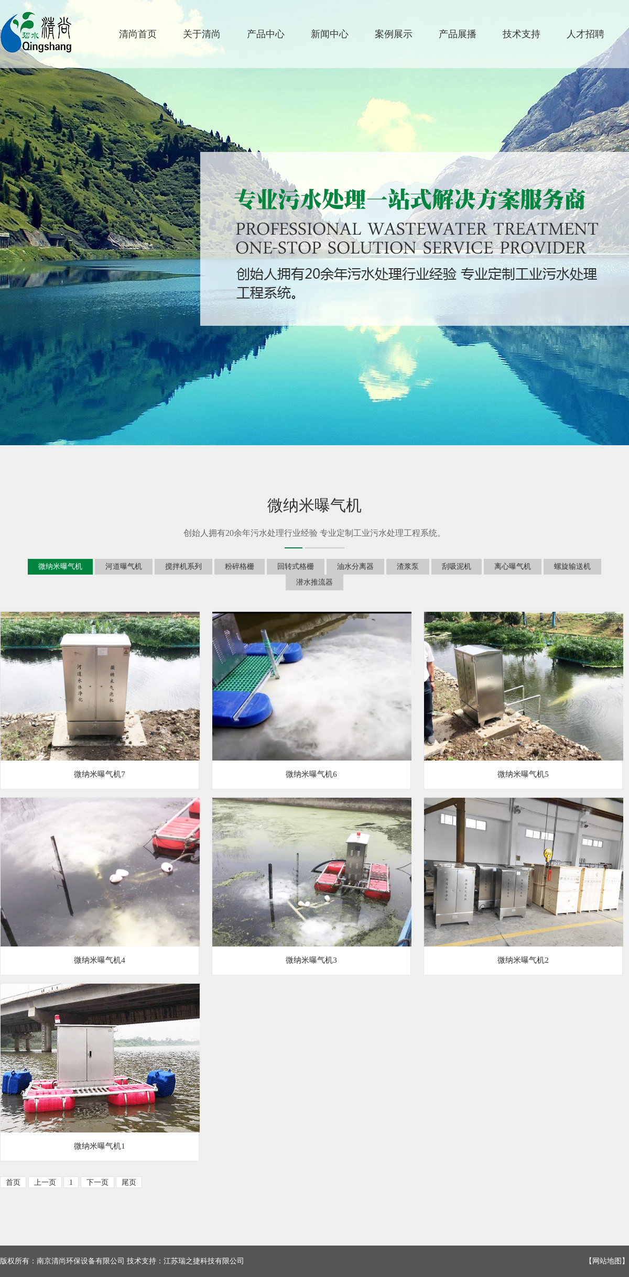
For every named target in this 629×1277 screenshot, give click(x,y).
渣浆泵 (408, 566)
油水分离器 (355, 566)
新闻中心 (330, 34)
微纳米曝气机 (60, 566)
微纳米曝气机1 (99, 1146)
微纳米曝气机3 (311, 960)
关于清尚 (202, 34)
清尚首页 (138, 34)
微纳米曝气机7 (99, 774)
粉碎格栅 (239, 566)
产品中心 (266, 34)
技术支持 (521, 34)
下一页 (97, 1182)
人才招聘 (585, 34)
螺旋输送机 (572, 566)
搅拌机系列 (183, 566)
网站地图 (607, 1261)
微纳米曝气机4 (99, 960)
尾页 (129, 1182)
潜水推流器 (314, 582)
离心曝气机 (512, 566)
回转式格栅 (295, 566)
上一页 (45, 1182)
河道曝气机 (123, 566)
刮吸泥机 (456, 566)
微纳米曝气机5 (523, 774)
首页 (13, 1182)
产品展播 (457, 34)
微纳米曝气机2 (523, 960)
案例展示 (394, 34)
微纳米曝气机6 (311, 774)
